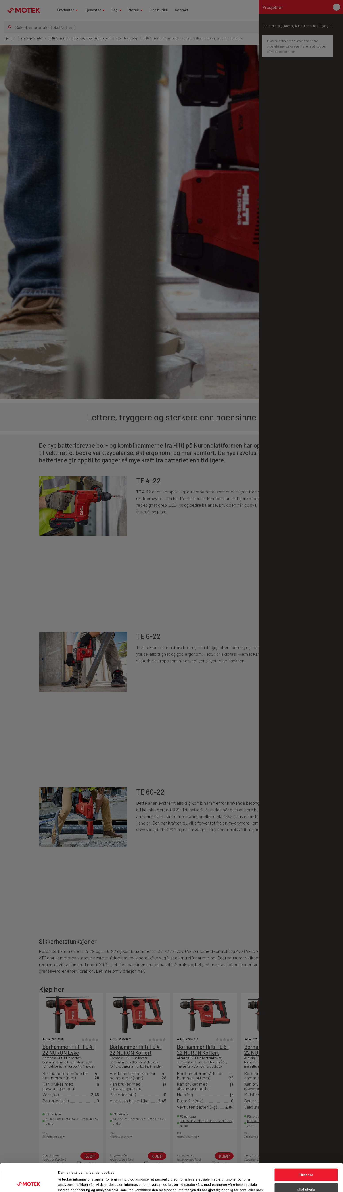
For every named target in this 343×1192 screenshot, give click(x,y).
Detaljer (235, 1183)
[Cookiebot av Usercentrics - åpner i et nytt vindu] (28, 1183)
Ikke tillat (306, 1177)
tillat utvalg (306, 1163)
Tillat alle (306, 1148)
